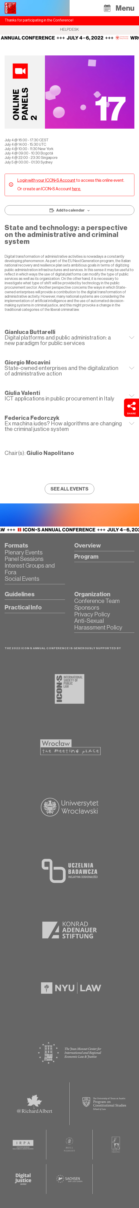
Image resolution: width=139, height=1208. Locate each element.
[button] (107, 8)
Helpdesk (69, 29)
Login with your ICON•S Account (46, 180)
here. (76, 189)
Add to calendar (70, 210)
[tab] (69, 338)
